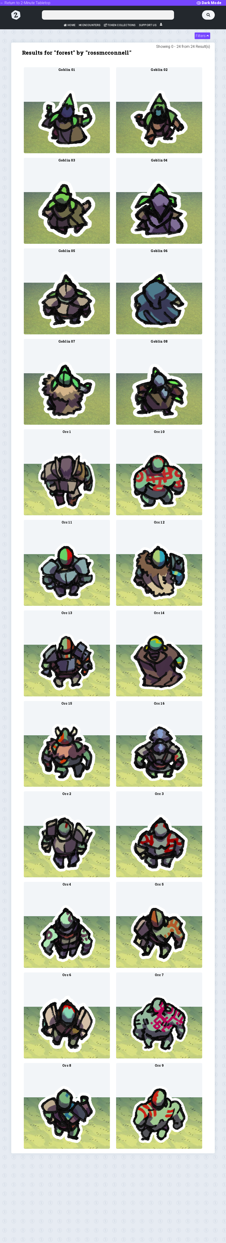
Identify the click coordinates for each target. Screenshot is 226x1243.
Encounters (90, 25)
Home (70, 25)
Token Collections (120, 25)
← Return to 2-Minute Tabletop (25, 3)
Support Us (148, 25)
